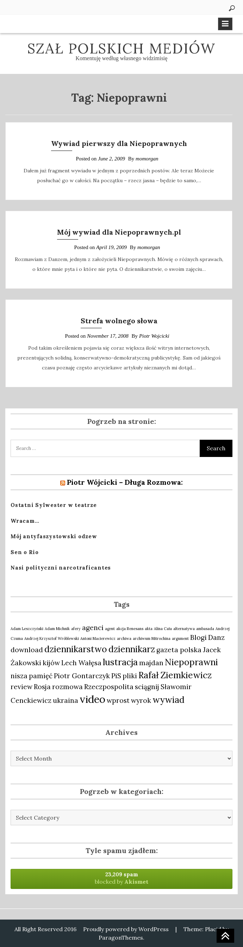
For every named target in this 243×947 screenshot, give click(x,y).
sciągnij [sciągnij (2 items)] (147, 686)
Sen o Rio (25, 552)
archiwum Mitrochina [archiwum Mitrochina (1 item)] (151, 638)
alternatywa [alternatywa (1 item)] (184, 628)
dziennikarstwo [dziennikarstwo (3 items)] (75, 649)
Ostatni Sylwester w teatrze (53, 505)
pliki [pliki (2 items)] (130, 676)
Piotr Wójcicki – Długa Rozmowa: (125, 482)
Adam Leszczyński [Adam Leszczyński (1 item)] (27, 628)
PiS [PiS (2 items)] (116, 676)
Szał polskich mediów (121, 48)
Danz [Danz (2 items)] (216, 637)
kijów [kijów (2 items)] (51, 663)
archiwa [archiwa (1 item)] (124, 638)
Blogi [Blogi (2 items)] (198, 637)
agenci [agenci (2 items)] (93, 627)
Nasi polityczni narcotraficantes (61, 567)
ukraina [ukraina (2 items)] (65, 700)
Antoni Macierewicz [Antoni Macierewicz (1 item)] (98, 638)
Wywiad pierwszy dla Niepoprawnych (119, 143)
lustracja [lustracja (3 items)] (120, 662)
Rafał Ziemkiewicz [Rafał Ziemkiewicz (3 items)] (175, 675)
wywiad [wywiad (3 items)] (168, 699)
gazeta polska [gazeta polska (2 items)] (178, 650)
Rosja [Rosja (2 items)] (42, 686)
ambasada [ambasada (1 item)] (205, 628)
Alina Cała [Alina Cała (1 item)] (163, 628)
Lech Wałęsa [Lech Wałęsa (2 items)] (81, 663)
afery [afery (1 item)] (76, 628)
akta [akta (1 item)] (148, 628)
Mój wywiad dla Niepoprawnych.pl (119, 232)
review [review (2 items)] (21, 686)
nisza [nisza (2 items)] (19, 676)
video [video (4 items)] (92, 699)
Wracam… (25, 520)
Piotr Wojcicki (154, 336)
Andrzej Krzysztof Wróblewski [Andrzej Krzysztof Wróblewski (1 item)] (51, 638)
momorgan (147, 158)
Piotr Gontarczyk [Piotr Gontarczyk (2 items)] (82, 676)
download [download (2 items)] (27, 650)
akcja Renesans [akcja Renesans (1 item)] (129, 628)
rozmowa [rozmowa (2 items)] (67, 686)
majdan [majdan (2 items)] (151, 663)
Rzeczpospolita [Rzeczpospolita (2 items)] (108, 686)
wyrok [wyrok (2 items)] (141, 700)
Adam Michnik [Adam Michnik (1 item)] (57, 628)
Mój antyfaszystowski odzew (54, 536)
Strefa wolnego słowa (119, 320)
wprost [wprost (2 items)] (118, 700)
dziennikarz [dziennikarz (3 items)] (131, 649)
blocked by (121, 878)
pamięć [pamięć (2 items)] (40, 676)
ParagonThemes (121, 937)
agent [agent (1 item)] (110, 628)
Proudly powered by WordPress (126, 929)
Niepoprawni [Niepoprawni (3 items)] (191, 662)
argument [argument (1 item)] (180, 638)
